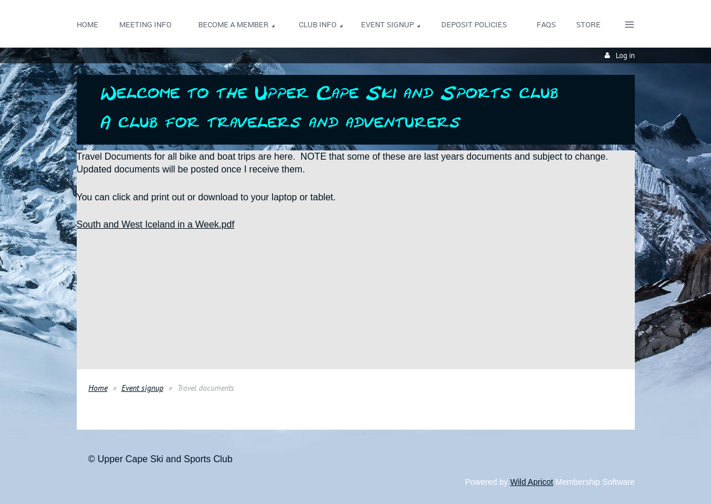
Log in (625, 55)
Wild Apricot (531, 482)
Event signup (142, 388)
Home (98, 388)
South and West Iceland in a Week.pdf (156, 224)
